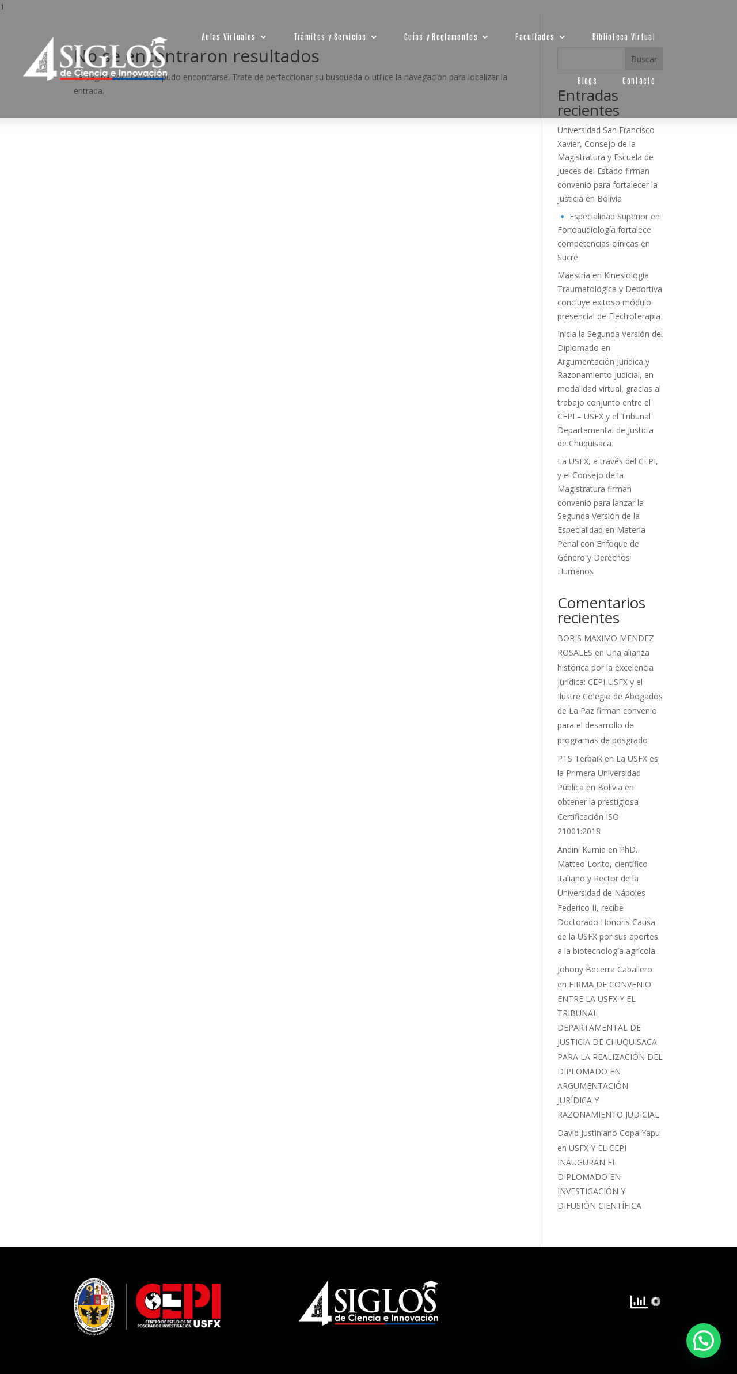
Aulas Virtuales (229, 36)
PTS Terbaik (579, 758)
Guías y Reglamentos (441, 36)
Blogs (587, 80)
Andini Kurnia (581, 849)
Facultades (534, 36)
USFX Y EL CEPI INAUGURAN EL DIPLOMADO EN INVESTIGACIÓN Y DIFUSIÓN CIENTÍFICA (599, 1177)
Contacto (638, 80)
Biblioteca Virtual (623, 36)
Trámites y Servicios (329, 36)
